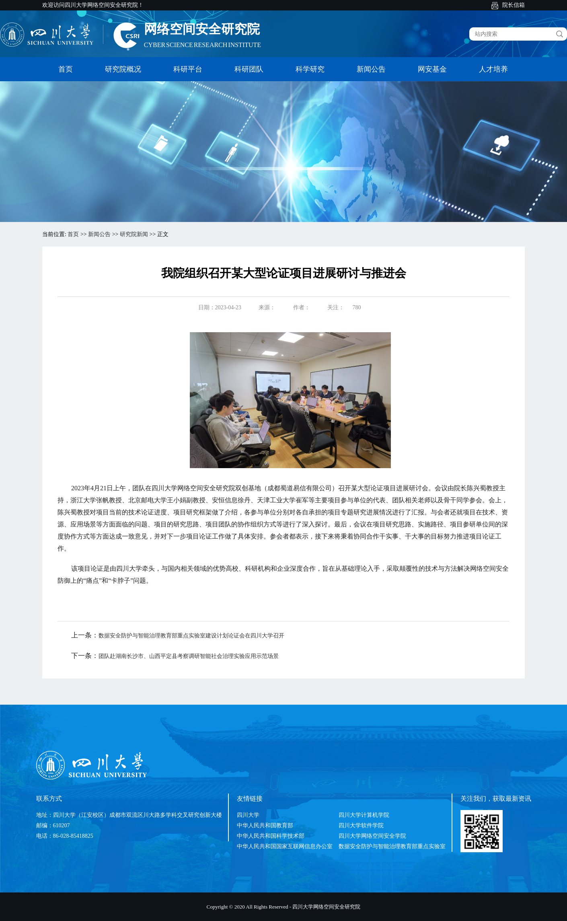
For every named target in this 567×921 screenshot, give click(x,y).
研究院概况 (123, 69)
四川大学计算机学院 (364, 815)
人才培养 (493, 69)
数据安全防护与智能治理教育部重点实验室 (392, 846)
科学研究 (310, 69)
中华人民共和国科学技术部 (270, 836)
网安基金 (432, 69)
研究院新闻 (134, 234)
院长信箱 (513, 5)
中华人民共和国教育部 (265, 825)
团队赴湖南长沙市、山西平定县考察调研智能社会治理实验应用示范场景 (189, 656)
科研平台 (187, 69)
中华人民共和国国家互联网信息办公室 (285, 846)
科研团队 (248, 69)
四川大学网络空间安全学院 (372, 836)
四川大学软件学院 (361, 825)
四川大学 (248, 815)
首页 (65, 69)
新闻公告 (371, 69)
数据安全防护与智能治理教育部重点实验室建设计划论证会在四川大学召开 (191, 636)
